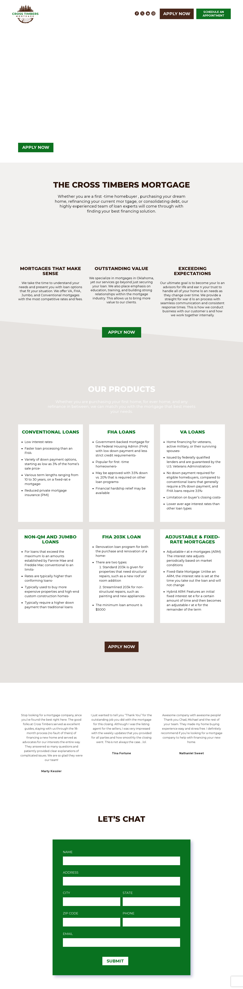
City (66, 893)
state (128, 893)
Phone (128, 913)
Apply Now (176, 13)
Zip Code (70, 913)
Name (68, 852)
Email (68, 934)
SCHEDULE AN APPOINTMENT (213, 13)
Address (70, 872)
